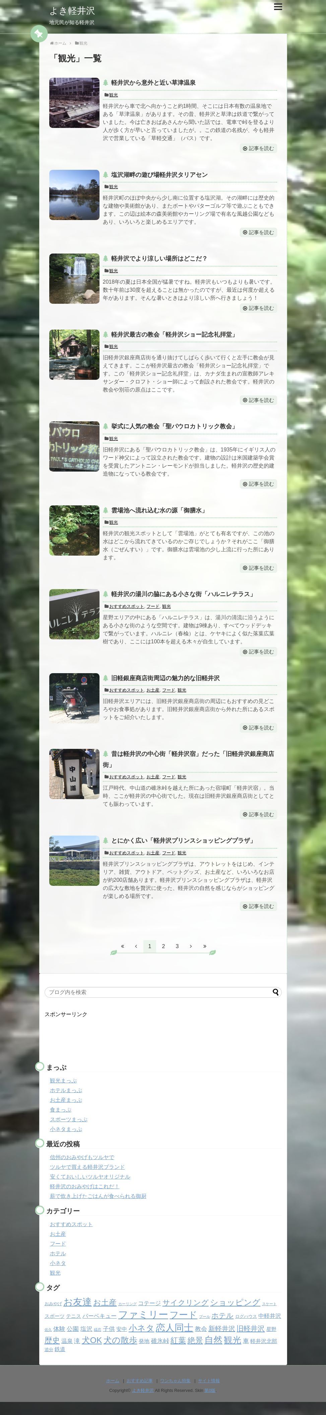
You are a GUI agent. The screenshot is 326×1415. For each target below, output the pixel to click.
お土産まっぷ (66, 1113)
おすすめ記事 (140, 1393)
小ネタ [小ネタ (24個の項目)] (141, 1340)
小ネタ (58, 1276)
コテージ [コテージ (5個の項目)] (149, 1316)
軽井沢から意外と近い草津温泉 (153, 82)
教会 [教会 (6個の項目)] (201, 1341)
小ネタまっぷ (66, 1142)
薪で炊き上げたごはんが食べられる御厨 (98, 1209)
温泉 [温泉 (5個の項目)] (67, 1354)
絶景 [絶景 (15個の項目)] (195, 1353)
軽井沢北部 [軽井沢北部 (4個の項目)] (263, 1354)
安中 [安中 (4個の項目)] (121, 1342)
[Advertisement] (98, 1047)
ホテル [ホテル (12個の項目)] (222, 1328)
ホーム (112, 1393)
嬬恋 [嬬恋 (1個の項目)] (97, 1342)
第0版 (209, 1403)
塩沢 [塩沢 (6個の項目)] (86, 1341)
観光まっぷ (63, 1093)
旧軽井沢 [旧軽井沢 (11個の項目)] (251, 1341)
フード (152, 614)
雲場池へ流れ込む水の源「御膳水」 (159, 516)
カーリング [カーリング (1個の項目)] (127, 1317)
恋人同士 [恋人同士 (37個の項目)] (174, 1340)
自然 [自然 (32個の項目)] (213, 1353)
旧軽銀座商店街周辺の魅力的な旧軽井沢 (165, 687)
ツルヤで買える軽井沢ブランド (87, 1180)
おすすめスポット (126, 614)
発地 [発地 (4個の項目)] (144, 1354)
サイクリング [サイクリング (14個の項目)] (185, 1315)
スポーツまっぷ (68, 1132)
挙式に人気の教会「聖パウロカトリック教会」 (174, 431)
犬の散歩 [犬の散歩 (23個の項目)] (120, 1352)
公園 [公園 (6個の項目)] (73, 1341)
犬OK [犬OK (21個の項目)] (92, 1352)
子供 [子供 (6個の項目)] (109, 1341)
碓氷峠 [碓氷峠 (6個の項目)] (160, 1353)
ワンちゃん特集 (175, 1393)
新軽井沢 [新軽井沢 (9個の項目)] (221, 1341)
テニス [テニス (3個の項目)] (73, 1329)
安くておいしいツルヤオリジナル (90, 1189)
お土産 (152, 699)
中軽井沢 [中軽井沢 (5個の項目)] (269, 1329)
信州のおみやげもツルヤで (82, 1170)
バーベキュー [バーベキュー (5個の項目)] (99, 1329)
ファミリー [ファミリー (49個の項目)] (143, 1327)
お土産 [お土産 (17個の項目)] (105, 1315)
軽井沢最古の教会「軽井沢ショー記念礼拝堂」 (174, 338)
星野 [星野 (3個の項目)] (271, 1342)
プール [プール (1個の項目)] (204, 1329)
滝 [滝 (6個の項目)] (77, 1353)
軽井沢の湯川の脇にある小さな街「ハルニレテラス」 (183, 601)
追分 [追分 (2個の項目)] (49, 1362)
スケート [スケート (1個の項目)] (269, 1317)
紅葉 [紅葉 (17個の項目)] (178, 1353)
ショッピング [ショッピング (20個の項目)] (235, 1315)
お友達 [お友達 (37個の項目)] (77, 1315)
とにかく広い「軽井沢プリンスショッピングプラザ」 (183, 852)
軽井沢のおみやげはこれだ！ (85, 1199)
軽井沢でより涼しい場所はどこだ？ (159, 261)
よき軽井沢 (74, 10)
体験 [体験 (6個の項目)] (59, 1341)
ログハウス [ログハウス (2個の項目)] (246, 1329)
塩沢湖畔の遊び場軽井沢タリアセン (159, 175)
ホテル (58, 1266)
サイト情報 (209, 1393)
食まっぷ (60, 1122)
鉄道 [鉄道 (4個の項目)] (60, 1362)
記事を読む (260, 149)
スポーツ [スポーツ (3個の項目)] (55, 1329)
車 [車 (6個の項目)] (246, 1353)
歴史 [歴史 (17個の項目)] (52, 1353)
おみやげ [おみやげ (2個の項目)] (53, 1316)
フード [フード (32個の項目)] (183, 1328)
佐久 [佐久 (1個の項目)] (48, 1342)
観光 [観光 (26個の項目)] (232, 1352)
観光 (113, 95)
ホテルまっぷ (66, 1103)
